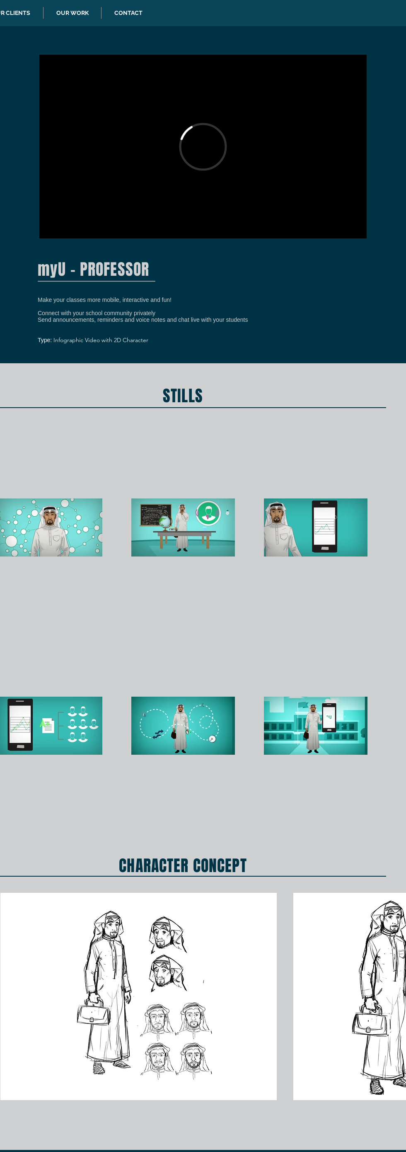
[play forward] (395, 996)
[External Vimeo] (203, 146)
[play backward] (10, 996)
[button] (138, 996)
